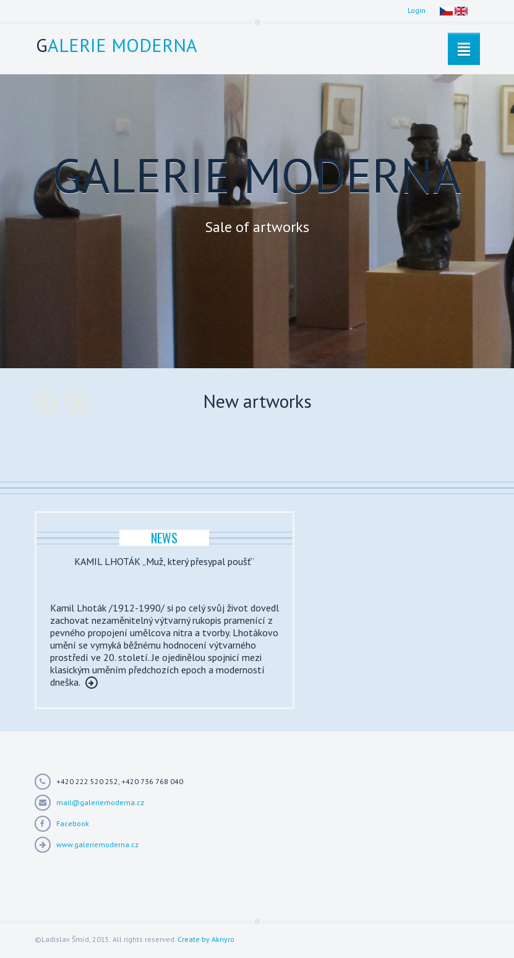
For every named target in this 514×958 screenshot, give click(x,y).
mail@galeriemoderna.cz (100, 802)
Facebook (72, 823)
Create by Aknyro (206, 939)
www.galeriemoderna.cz (97, 844)
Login (417, 10)
